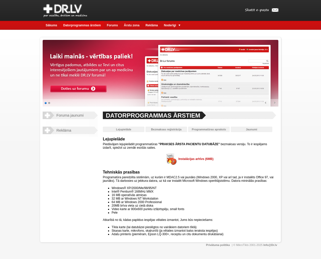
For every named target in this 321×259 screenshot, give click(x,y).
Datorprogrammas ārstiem (82, 25)
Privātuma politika (218, 244)
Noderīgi (172, 25)
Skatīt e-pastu (261, 10)
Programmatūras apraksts (209, 129)
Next (274, 103)
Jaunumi (251, 129)
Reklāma (151, 25)
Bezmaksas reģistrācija (166, 129)
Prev (266, 103)
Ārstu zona (131, 25)
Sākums (51, 25)
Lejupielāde (123, 129)
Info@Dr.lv (270, 244)
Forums (112, 25)
